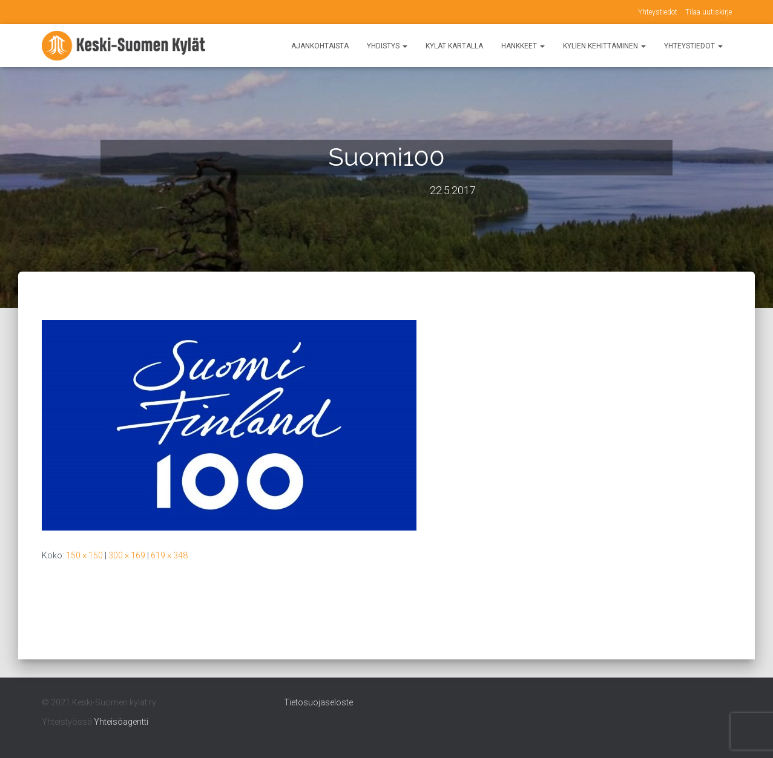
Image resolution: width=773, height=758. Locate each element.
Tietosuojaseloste (318, 702)
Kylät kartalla (454, 46)
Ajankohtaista (320, 46)
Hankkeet (523, 46)
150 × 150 (84, 555)
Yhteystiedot (657, 12)
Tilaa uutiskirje (708, 12)
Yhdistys (387, 46)
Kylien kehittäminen (604, 46)
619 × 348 (169, 555)
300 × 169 (126, 555)
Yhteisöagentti (121, 722)
